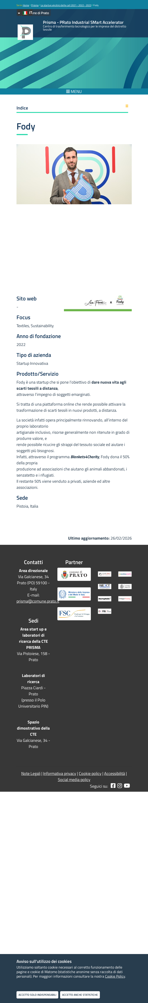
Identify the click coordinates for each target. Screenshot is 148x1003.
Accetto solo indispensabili (37, 995)
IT (25, 12)
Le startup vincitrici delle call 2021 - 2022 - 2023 (66, 5)
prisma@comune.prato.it (37, 601)
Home (26, 5)
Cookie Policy (115, 976)
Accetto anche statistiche (80, 995)
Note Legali (30, 773)
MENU (74, 91)
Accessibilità (114, 773)
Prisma (35, 5)
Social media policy (74, 780)
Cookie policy (90, 773)
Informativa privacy (59, 773)
